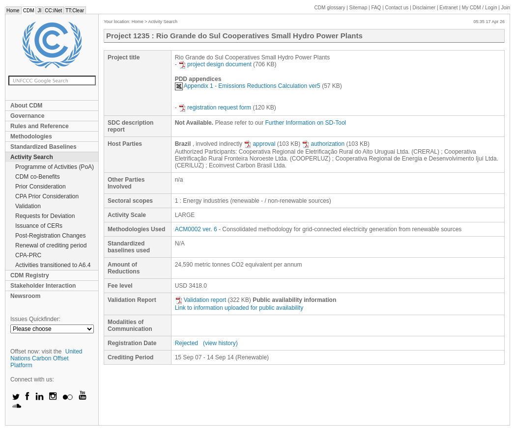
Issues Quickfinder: (35, 319)
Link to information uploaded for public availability (239, 307)
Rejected (186, 343)
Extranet (448, 7)
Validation (28, 206)
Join (505, 7)
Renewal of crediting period (50, 245)
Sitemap (358, 7)
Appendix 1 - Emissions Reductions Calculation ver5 (247, 85)
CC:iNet (53, 10)
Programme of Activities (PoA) (54, 166)
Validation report (201, 300)
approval (259, 143)
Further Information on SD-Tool (305, 122)
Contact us (397, 7)
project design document (215, 64)
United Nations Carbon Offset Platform (46, 358)
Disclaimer (424, 7)
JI (39, 10)
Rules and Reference (39, 126)
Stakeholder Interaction (43, 285)
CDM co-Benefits (37, 176)
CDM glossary (330, 7)
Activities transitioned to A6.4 (52, 265)
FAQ (376, 7)
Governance (27, 115)
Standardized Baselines (43, 146)
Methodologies (31, 136)
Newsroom (25, 296)
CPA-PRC (28, 255)
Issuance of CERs (38, 225)
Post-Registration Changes (50, 235)
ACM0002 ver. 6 (196, 229)
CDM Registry (29, 275)
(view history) (220, 343)
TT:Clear (74, 10)
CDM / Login (480, 7)
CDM (28, 10)
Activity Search (31, 157)
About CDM (26, 105)
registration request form (214, 107)
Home (13, 10)
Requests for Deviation (45, 216)
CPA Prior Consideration (47, 196)
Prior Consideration (40, 186)
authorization (323, 143)
